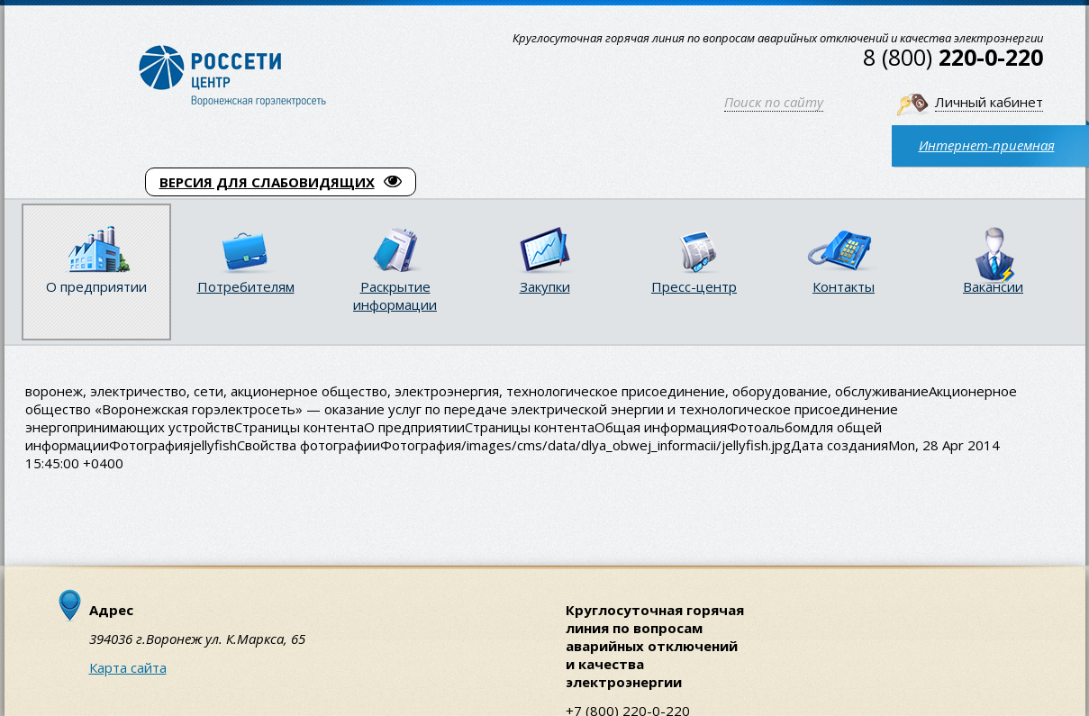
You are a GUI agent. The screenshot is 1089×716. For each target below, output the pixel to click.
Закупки (545, 286)
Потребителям (246, 286)
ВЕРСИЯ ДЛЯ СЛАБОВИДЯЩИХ (280, 182)
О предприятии (96, 286)
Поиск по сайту (773, 102)
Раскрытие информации (395, 295)
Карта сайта (128, 667)
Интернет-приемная (987, 145)
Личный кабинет (989, 102)
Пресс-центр (694, 286)
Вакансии (993, 286)
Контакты (843, 286)
